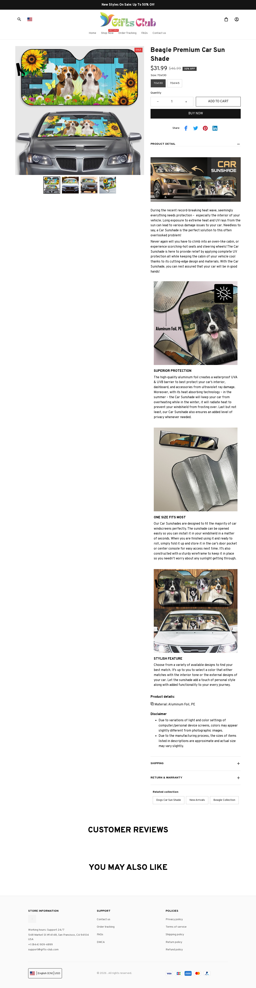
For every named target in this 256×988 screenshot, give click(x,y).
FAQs (100, 934)
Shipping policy (175, 934)
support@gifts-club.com (43, 949)
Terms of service (176, 927)
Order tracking (106, 927)
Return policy (174, 942)
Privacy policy (174, 919)
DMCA (101, 942)
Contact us (103, 919)
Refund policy (174, 949)
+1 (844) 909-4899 (40, 944)
